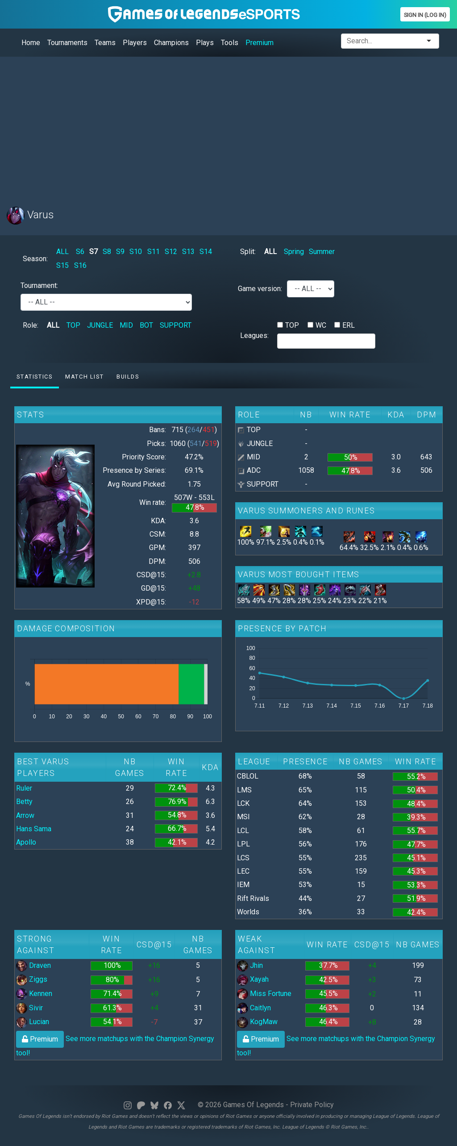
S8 (107, 251)
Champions (171, 42)
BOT (146, 325)
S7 (93, 251)
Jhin (250, 965)
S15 (62, 265)
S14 (205, 251)
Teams (105, 42)
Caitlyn (254, 1008)
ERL (348, 325)
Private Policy (312, 1104)
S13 (188, 251)
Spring (294, 251)
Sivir (29, 1008)
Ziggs (31, 979)
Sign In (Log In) (425, 15)
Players (135, 42)
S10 (135, 251)
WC (321, 325)
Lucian (32, 1021)
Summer (322, 251)
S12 (171, 251)
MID (126, 325)
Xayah (253, 979)
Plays (205, 42)
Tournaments (67, 42)
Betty (24, 801)
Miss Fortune (264, 993)
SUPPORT (175, 325)
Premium (259, 42)
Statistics (34, 376)
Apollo (26, 842)
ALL (62, 251)
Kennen (34, 993)
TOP (73, 325)
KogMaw (257, 1021)
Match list (84, 376)
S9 (120, 251)
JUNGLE (100, 325)
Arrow (25, 815)
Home (30, 42)
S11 (153, 251)
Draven (33, 965)
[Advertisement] (228, 126)
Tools (229, 42)
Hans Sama (33, 829)
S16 (80, 265)
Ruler (24, 788)
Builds (127, 376)
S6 (80, 251)
